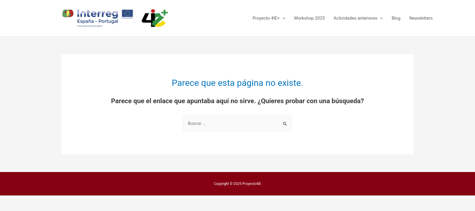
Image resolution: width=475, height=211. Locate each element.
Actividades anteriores (358, 18)
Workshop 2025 (309, 18)
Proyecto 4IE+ (268, 18)
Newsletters (421, 18)
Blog (396, 18)
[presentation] (282, 18)
